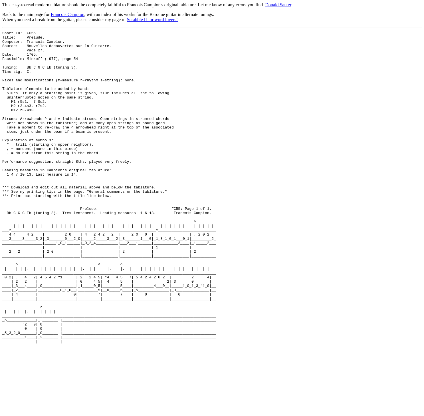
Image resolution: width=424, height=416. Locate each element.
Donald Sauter (278, 4)
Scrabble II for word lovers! (152, 19)
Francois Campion (67, 14)
